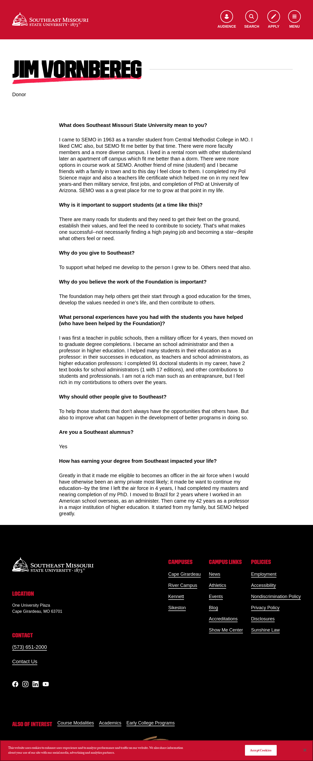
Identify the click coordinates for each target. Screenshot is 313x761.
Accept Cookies (260, 750)
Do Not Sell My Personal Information (215, 750)
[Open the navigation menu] (294, 19)
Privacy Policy (265, 607)
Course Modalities (75, 722)
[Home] (50, 19)
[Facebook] (15, 684)
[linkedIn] (35, 684)
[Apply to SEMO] (273, 19)
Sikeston (177, 607)
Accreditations (223, 618)
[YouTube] (46, 684)
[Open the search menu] (251, 19)
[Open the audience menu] (227, 19)
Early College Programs (150, 722)
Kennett (176, 596)
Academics (110, 722)
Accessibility (263, 585)
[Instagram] (25, 684)
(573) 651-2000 (29, 647)
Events (216, 596)
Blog (213, 607)
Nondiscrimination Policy (276, 596)
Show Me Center (226, 630)
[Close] (304, 750)
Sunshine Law (265, 630)
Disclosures (263, 618)
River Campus (182, 585)
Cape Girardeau (184, 574)
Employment (263, 574)
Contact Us (24, 661)
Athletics (217, 585)
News (214, 574)
